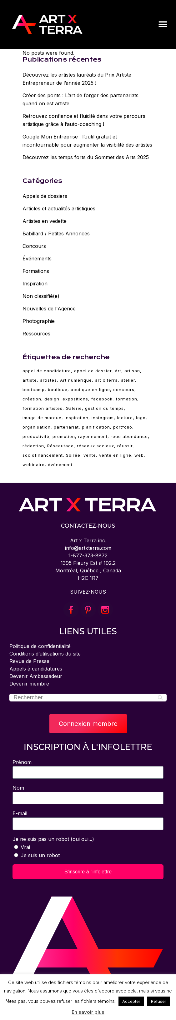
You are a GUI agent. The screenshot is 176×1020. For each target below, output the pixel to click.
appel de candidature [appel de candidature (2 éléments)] (47, 370)
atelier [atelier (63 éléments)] (128, 380)
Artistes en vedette (45, 221)
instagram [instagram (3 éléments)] (103, 417)
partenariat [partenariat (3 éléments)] (66, 427)
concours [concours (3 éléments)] (123, 389)
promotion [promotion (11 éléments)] (64, 436)
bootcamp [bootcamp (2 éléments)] (34, 389)
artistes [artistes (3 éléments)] (48, 380)
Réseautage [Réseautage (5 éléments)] (60, 445)
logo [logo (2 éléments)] (141, 417)
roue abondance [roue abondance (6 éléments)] (129, 436)
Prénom (22, 762)
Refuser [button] (158, 1001)
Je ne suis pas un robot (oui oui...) (53, 839)
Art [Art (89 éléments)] (118, 370)
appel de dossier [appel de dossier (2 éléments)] (93, 370)
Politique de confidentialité (40, 646)
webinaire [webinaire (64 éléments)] (34, 464)
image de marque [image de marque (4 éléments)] (42, 417)
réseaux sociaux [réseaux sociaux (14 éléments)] (95, 445)
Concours (34, 246)
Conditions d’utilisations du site (45, 654)
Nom (18, 788)
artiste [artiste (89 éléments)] (30, 380)
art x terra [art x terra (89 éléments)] (106, 380)
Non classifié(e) (41, 296)
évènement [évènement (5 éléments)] (60, 464)
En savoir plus (88, 1012)
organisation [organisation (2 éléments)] (37, 427)
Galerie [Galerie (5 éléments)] (74, 408)
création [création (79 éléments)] (32, 398)
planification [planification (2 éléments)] (96, 427)
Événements (37, 258)
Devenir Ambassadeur (35, 676)
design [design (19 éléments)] (51, 398)
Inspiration (35, 283)
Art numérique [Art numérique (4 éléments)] (76, 380)
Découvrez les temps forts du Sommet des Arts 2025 (86, 157)
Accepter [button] (131, 1001)
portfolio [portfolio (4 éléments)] (122, 427)
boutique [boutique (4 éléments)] (58, 389)
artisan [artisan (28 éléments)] (132, 370)
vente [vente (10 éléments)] (89, 455)
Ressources (36, 333)
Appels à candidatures (35, 669)
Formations (36, 271)
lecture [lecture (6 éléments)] (125, 417)
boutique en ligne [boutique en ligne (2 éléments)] (90, 389)
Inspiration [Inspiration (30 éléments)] (76, 417)
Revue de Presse (29, 661)
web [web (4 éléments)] (139, 455)
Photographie (39, 321)
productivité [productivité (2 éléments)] (36, 436)
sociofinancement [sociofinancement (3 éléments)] (43, 455)
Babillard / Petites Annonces (56, 233)
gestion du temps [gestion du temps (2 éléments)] (104, 408)
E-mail (20, 813)
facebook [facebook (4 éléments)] (102, 398)
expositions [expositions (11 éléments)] (75, 398)
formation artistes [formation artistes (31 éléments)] (43, 408)
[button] (163, 24)
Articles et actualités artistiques (59, 208)
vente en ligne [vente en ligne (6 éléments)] (115, 455)
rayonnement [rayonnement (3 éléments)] (93, 436)
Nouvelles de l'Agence (49, 308)
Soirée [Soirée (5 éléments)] (73, 455)
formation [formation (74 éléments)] (126, 398)
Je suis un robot (40, 855)
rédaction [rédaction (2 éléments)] (33, 445)
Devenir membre (29, 684)
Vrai (25, 847)
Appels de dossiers (45, 196)
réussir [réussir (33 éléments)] (125, 445)
